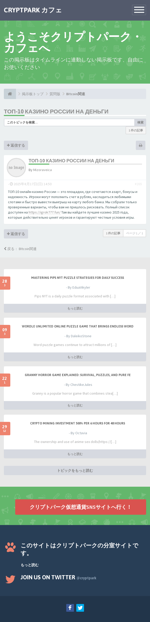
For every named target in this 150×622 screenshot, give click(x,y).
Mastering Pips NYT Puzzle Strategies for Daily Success (77, 278)
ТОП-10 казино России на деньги (56, 111)
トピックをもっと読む (75, 470)
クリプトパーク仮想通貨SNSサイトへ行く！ (81, 507)
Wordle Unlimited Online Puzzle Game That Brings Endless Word (78, 326)
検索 (140, 122)
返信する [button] (16, 145)
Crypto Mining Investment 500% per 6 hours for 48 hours (77, 423)
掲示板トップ (33, 94)
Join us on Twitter (58, 577)
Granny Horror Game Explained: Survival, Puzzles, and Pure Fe (78, 375)
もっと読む (75, 308)
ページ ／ (134, 233)
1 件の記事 (136, 130)
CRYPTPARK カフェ (33, 10)
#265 (138, 184)
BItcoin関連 (75, 94)
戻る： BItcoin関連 (20, 248)
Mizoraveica (42, 169)
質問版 (54, 94)
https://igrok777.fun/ (45, 212)
